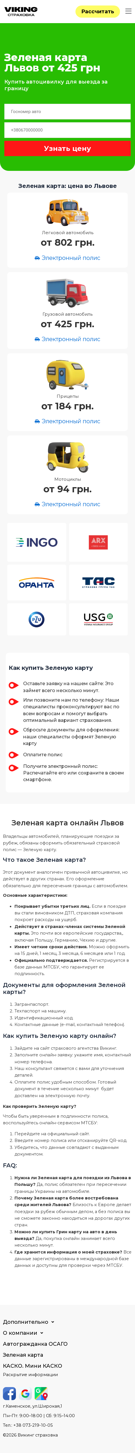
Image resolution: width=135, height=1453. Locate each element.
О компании (24, 1333)
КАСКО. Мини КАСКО (32, 1366)
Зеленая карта (23, 1355)
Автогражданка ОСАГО (35, 1344)
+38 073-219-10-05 (33, 1425)
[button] (128, 11)
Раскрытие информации (30, 1374)
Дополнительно (30, 1322)
